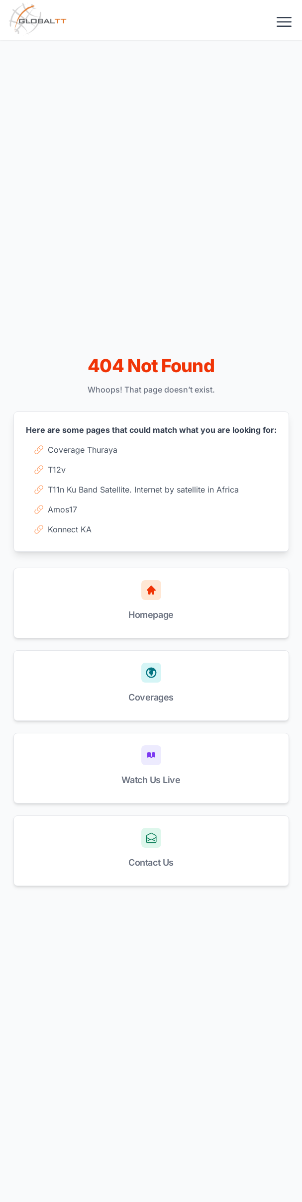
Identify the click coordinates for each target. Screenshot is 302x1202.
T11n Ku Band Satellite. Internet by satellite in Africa (136, 490)
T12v (50, 470)
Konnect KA (63, 529)
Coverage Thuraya (75, 450)
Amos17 (55, 509)
